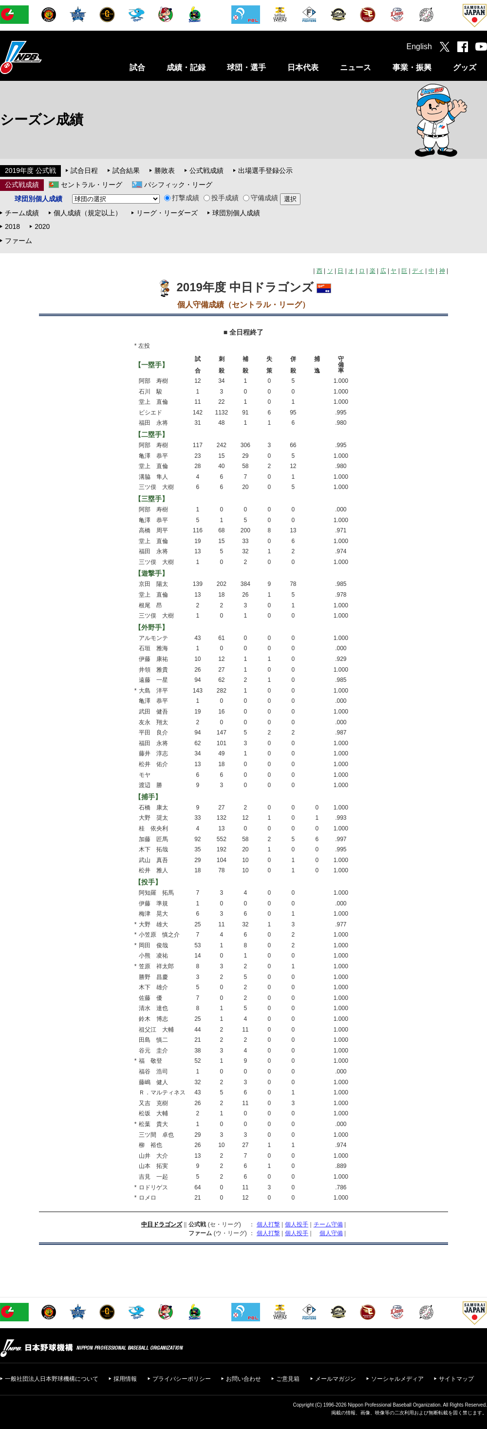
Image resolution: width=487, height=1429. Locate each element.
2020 (42, 226)
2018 (12, 226)
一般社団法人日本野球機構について (51, 1378)
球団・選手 (246, 67)
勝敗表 (164, 170)
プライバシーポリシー (181, 1378)
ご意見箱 (288, 1378)
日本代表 (302, 67)
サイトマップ (456, 1378)
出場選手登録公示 (265, 170)
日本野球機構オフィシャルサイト (45, 57)
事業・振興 (412, 67)
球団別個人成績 (236, 213)
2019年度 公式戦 (30, 170)
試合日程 (84, 170)
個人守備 (331, 1233)
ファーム (18, 240)
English (419, 46)
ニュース (355, 67)
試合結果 (126, 170)
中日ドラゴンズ (161, 1224)
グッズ (464, 67)
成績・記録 (186, 67)
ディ (418, 270)
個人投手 (296, 1224)
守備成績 (260, 198)
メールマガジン (335, 1378)
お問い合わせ (243, 1378)
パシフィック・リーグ (178, 184)
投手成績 (221, 198)
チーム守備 (328, 1224)
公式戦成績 (206, 170)
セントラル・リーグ (91, 184)
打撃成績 (181, 198)
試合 (137, 67)
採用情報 (125, 1378)
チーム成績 (22, 213)
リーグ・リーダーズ (167, 213)
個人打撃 (268, 1224)
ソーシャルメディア (397, 1378)
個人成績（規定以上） (88, 213)
